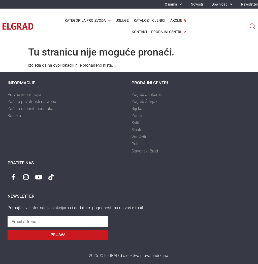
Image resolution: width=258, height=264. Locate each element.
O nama (173, 4)
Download (222, 4)
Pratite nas (21, 162)
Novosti (197, 4)
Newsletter (249, 4)
